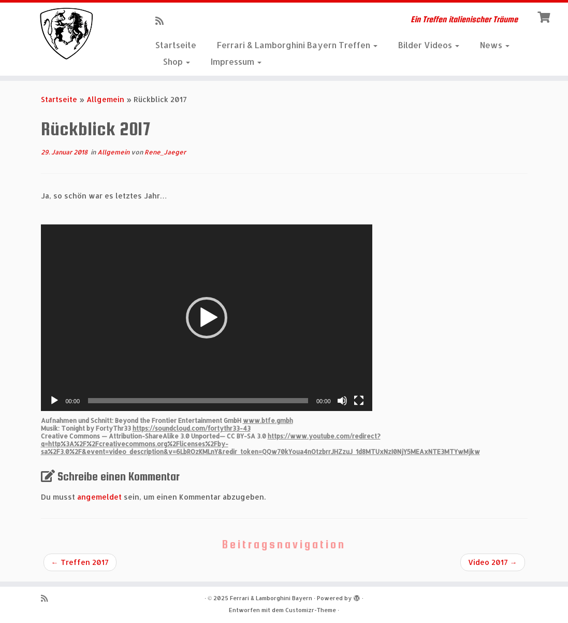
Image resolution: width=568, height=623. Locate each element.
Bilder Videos (428, 44)
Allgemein (105, 99)
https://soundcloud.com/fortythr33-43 (192, 428)
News (494, 44)
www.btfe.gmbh (268, 420)
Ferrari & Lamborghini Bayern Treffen (297, 44)
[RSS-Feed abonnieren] (162, 20)
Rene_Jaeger (165, 152)
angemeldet (99, 496)
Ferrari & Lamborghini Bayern (271, 598)
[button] (206, 317)
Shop (176, 61)
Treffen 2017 (80, 562)
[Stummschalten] (342, 400)
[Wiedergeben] (54, 400)
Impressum (236, 61)
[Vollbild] (359, 400)
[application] (206, 317)
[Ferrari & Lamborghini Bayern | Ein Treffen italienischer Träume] (66, 34)
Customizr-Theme (310, 610)
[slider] (198, 400)
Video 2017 (492, 562)
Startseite (175, 44)
